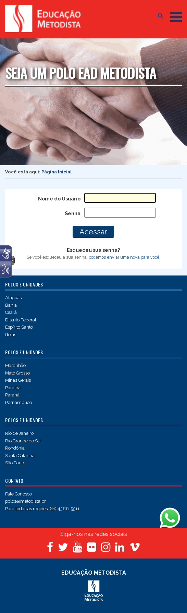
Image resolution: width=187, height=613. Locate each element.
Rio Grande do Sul (23, 440)
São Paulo (15, 462)
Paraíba (13, 387)
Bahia (11, 305)
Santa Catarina (20, 455)
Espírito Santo (19, 327)
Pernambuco (18, 402)
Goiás (10, 334)
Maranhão (15, 365)
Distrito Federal (20, 319)
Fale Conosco (18, 493)
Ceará (11, 312)
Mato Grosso (17, 373)
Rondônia (15, 448)
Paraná (12, 394)
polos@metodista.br (25, 501)
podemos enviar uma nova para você (124, 257)
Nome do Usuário (59, 198)
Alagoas (13, 297)
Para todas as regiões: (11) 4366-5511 (42, 508)
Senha (72, 213)
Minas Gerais (18, 380)
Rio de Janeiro (19, 433)
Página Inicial (56, 171)
